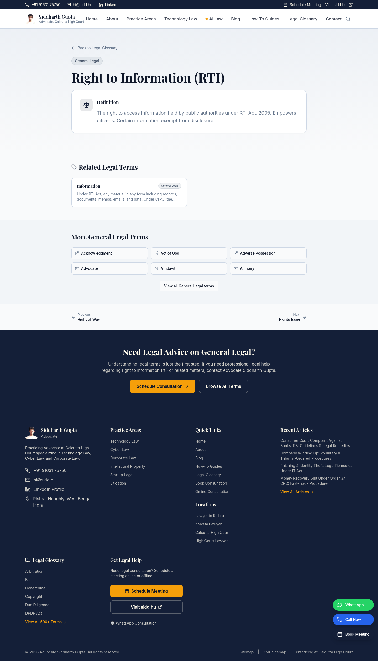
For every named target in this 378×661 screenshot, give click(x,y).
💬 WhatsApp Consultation (133, 623)
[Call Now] (353, 619)
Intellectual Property (127, 466)
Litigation (118, 483)
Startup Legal (121, 474)
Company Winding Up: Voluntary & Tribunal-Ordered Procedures (310, 455)
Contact (334, 19)
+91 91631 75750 (42, 4)
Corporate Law (123, 458)
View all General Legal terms (189, 286)
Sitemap (246, 652)
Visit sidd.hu (339, 4)
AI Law (214, 19)
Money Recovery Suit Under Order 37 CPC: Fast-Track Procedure (312, 481)
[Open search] (348, 19)
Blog (235, 19)
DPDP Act (33, 613)
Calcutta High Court (212, 532)
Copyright (33, 596)
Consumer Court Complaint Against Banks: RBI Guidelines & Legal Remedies (315, 443)
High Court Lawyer (211, 541)
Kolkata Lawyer (208, 524)
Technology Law (180, 19)
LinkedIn (109, 4)
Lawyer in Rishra (209, 515)
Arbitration (34, 571)
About (112, 19)
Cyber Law (119, 449)
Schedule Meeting (302, 4)
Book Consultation (211, 483)
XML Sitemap (274, 652)
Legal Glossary (302, 19)
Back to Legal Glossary (94, 48)
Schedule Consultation (162, 386)
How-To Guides (263, 19)
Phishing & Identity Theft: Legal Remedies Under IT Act (316, 468)
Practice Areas (141, 19)
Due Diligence (37, 605)
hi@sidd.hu (79, 4)
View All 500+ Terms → (45, 622)
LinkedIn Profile (44, 489)
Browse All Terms (223, 386)
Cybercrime (35, 588)
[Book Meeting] (353, 634)
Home (92, 19)
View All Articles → (296, 492)
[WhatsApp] (353, 605)
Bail (28, 579)
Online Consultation (212, 491)
